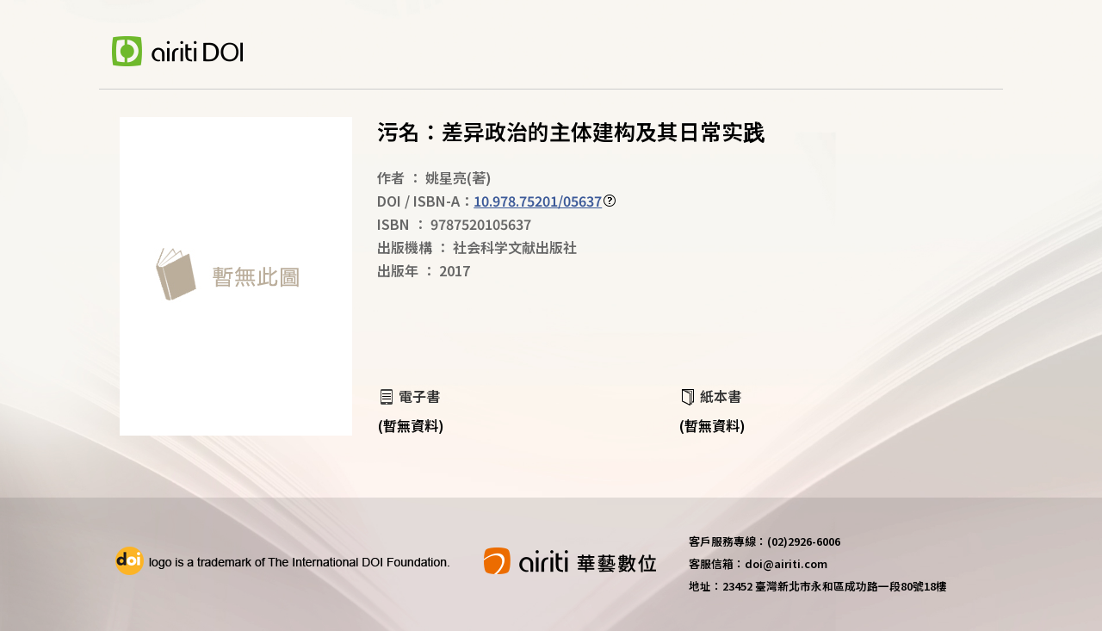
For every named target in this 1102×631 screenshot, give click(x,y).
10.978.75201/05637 (538, 200)
